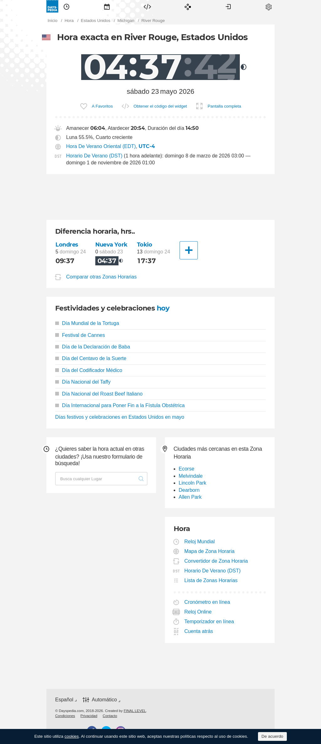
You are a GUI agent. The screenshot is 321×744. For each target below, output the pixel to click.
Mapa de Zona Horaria (209, 551)
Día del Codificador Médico (88, 370)
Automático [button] (104, 700)
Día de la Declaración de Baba (92, 346)
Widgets (147, 6)
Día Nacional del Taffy (83, 382)
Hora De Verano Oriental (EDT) (101, 146)
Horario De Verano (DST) (94, 155)
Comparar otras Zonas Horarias (101, 277)
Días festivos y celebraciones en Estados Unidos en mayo (119, 417)
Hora (66, 6)
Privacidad (89, 716)
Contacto (110, 716)
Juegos (188, 6)
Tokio (144, 244)
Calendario (107, 6)
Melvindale (191, 476)
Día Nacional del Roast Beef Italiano (99, 393)
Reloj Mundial (200, 541)
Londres (66, 244)
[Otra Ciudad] (189, 250)
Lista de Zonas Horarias (211, 580)
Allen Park (190, 497)
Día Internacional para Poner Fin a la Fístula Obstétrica (120, 405)
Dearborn (189, 490)
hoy (163, 308)
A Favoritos (102, 106)
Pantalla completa (224, 106)
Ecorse (186, 468)
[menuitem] (66, 6)
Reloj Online (198, 611)
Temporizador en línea (209, 621)
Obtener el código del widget (160, 106)
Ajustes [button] (269, 6)
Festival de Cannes (80, 335)
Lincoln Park (192, 483)
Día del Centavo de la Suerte (90, 358)
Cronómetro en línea (207, 602)
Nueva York (111, 244)
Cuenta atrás (199, 631)
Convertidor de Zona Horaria (216, 561)
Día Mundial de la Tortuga (87, 323)
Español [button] (64, 699)
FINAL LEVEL (135, 711)
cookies (72, 736)
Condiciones (65, 716)
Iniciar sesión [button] (228, 6)
